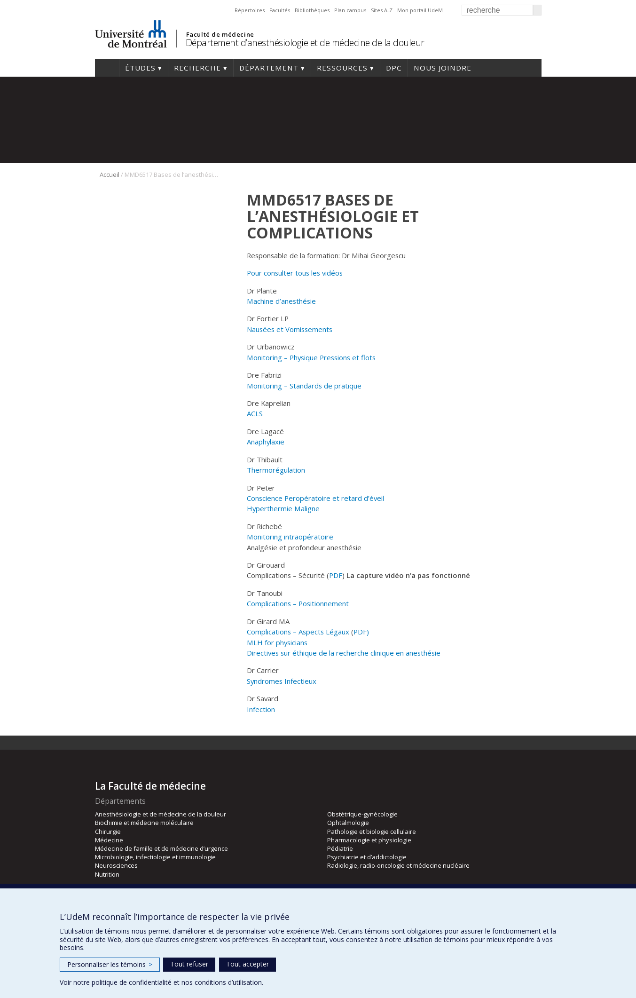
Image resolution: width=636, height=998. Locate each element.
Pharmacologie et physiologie (369, 840)
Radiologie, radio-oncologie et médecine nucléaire (398, 865)
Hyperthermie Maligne (283, 508)
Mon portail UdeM (420, 10)
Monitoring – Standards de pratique (304, 385)
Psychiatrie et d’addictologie (367, 857)
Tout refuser (189, 963)
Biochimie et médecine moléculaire (144, 822)
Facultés (279, 10)
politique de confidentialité (132, 982)
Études (140, 67)
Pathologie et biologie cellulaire (371, 831)
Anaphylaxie (265, 441)
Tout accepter (247, 963)
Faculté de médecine (220, 34)
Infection (261, 709)
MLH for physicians (277, 642)
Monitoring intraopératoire (290, 536)
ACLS (255, 413)
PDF (335, 575)
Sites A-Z (382, 10)
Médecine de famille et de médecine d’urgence (161, 848)
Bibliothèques (312, 10)
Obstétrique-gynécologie (362, 814)
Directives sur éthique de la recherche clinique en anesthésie (343, 652)
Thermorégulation (276, 470)
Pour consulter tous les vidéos (295, 272)
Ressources (342, 67)
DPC (394, 67)
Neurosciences (116, 865)
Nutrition (107, 874)
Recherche (197, 67)
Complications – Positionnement (298, 603)
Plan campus (350, 10)
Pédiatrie (340, 848)
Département (268, 67)
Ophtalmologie (348, 822)
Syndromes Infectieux (281, 681)
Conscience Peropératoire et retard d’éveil (315, 498)
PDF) (361, 631)
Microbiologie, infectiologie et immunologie (155, 857)
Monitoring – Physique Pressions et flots (311, 357)
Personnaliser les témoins (109, 964)
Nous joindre (442, 67)
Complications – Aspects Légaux (298, 631)
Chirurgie (108, 831)
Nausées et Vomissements (289, 329)
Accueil (107, 68)
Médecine (109, 840)
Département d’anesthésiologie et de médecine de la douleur (305, 42)
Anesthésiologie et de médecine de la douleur (160, 814)
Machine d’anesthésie (281, 301)
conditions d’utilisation (228, 982)
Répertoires (250, 10)
